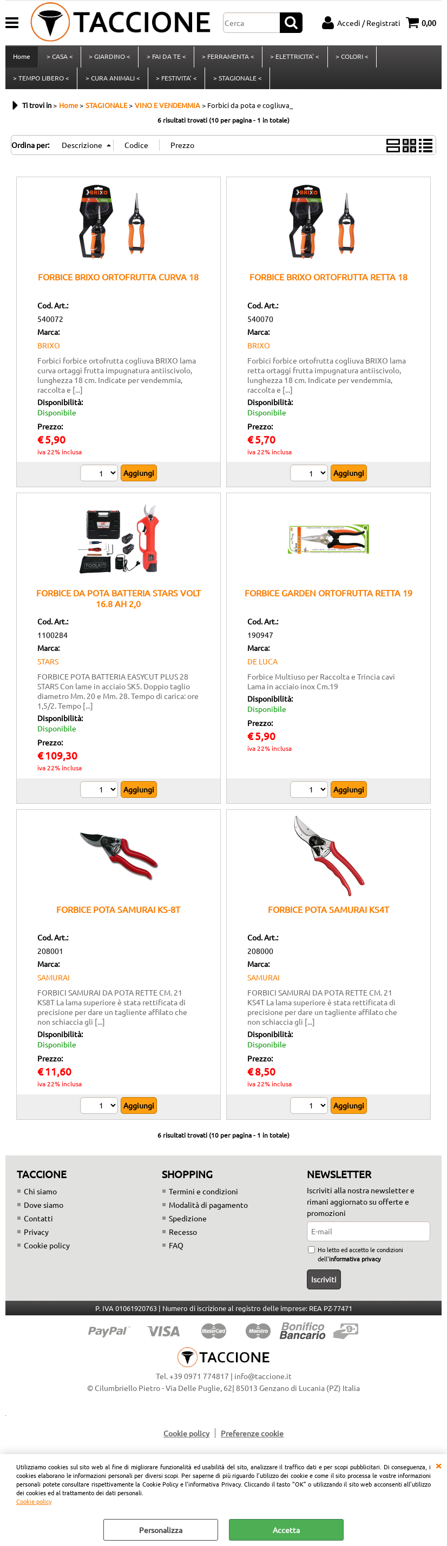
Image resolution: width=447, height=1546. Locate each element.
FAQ (176, 1251)
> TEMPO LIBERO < (41, 82)
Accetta (286, 1530)
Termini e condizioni (203, 1197)
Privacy (36, 1238)
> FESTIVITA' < (175, 82)
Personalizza (160, 1530)
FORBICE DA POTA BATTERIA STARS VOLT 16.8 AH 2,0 (118, 604)
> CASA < (59, 58)
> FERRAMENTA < (227, 58)
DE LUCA (262, 668)
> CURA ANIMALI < (112, 82)
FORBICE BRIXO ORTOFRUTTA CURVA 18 (118, 283)
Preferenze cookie (252, 1440)
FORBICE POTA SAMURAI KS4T (328, 915)
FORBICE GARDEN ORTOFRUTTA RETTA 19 (328, 599)
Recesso (183, 1238)
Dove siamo (43, 1211)
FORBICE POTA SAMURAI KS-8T (118, 915)
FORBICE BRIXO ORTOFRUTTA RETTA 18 (328, 283)
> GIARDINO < (109, 58)
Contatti (38, 1224)
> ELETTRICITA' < (293, 58)
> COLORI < (350, 58)
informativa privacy (354, 1265)
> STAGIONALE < (236, 82)
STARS (47, 668)
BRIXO (48, 352)
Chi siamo (40, 1197)
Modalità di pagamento (208, 1211)
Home (21, 58)
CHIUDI (438, 1465)
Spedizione (188, 1224)
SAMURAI (53, 984)
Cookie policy (33, 1501)
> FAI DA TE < (165, 58)
